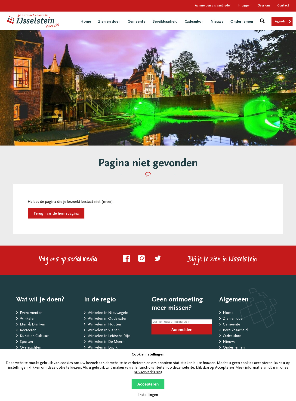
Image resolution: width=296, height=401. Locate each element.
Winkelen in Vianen (104, 330)
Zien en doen (109, 22)
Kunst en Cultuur (34, 336)
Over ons (263, 5)
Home (85, 22)
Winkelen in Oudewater (107, 319)
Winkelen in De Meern (106, 342)
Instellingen (148, 395)
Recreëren (28, 330)
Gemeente (136, 22)
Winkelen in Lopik (102, 348)
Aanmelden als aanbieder (213, 5)
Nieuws (216, 22)
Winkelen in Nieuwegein (108, 313)
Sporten (26, 342)
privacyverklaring (148, 372)
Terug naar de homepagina (56, 214)
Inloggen (244, 5)
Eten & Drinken (32, 325)
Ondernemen (241, 22)
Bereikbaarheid (165, 22)
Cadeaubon (194, 22)
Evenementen (31, 313)
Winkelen (27, 319)
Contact (283, 5)
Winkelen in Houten (104, 325)
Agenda (280, 21)
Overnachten (30, 348)
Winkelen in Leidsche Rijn (109, 336)
